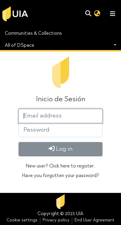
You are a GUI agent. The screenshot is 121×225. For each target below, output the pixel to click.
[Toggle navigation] (112, 14)
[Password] (60, 130)
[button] (97, 13)
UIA (79, 214)
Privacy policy (56, 220)
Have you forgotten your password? (60, 175)
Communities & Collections (33, 33)
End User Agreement (94, 220)
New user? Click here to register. (60, 166)
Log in (61, 149)
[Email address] (60, 116)
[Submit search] (88, 14)
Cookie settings (22, 220)
